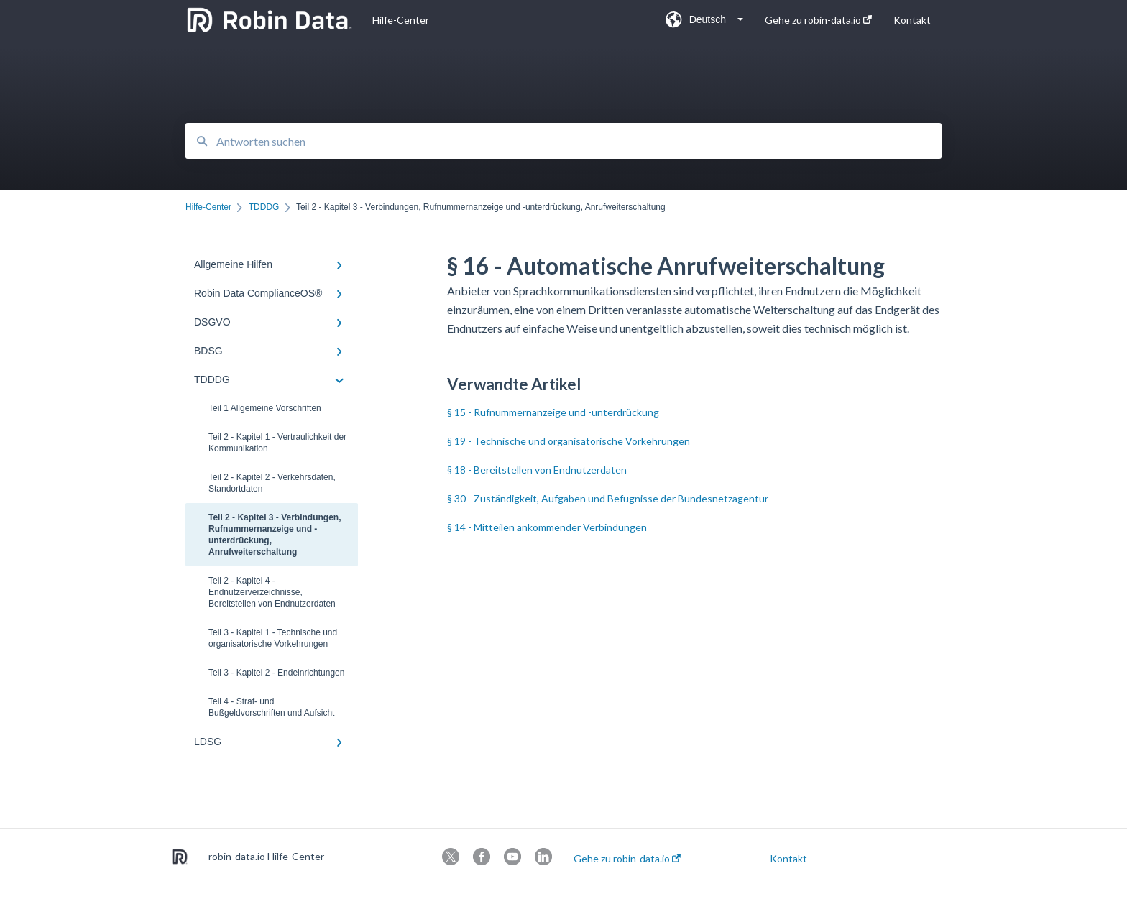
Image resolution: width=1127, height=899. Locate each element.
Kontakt (788, 859)
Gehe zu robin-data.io (627, 859)
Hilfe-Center (400, 20)
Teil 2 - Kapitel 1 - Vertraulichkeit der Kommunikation (277, 442)
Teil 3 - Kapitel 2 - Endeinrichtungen (276, 673)
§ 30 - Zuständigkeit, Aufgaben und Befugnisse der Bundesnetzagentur (607, 498)
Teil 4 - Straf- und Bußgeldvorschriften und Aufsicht (271, 707)
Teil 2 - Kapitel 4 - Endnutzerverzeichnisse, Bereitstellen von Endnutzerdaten (272, 592)
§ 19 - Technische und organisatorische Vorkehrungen (568, 441)
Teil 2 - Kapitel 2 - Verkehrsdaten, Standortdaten (272, 483)
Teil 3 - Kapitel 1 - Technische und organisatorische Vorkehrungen (272, 638)
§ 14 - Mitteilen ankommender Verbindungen (547, 527)
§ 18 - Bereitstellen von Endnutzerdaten (537, 470)
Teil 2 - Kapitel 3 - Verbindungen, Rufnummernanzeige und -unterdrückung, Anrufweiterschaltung (274, 534)
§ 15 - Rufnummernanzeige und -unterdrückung (553, 412)
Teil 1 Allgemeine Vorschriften (264, 408)
